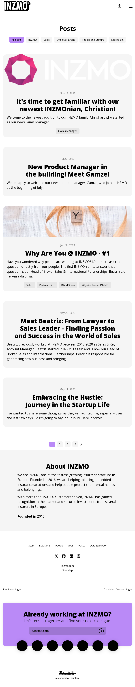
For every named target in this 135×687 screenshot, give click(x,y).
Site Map (67, 570)
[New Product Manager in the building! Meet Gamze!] (67, 171)
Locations (44, 545)
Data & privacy (98, 545)
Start (31, 545)
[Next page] (83, 444)
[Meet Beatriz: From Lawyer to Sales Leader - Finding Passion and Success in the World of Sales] (67, 334)
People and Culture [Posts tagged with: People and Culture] (93, 39)
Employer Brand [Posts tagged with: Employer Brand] (65, 39)
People (59, 545)
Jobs (70, 545)
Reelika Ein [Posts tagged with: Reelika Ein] (117, 39)
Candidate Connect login (118, 589)
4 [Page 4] (75, 444)
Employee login (12, 589)
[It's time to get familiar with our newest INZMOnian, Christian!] (67, 95)
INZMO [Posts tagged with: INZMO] (32, 39)
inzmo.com (67, 566)
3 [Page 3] (67, 444)
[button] (119, 6)
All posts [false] (16, 39)
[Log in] (101, 630)
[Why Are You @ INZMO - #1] (67, 248)
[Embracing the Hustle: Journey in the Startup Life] (67, 402)
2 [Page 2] (59, 444)
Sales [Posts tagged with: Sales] (47, 39)
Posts (81, 545)
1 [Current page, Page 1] (52, 444)
